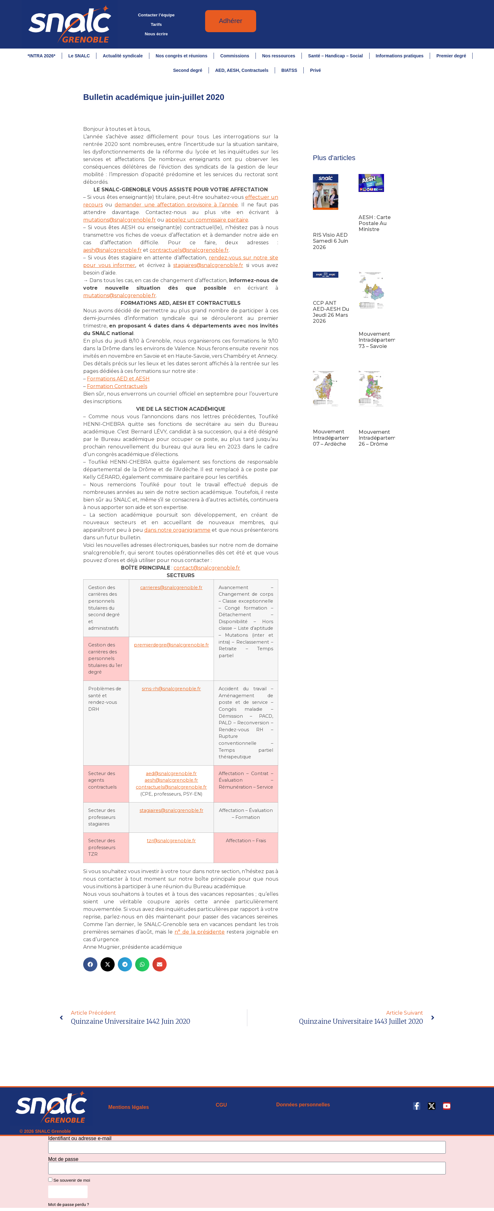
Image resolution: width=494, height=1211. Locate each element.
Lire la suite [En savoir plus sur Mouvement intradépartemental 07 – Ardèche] (323, 454)
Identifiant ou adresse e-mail (80, 1138)
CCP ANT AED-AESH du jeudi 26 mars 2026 (331, 312)
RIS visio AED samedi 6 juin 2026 (330, 241)
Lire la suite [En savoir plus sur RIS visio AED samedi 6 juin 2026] (323, 257)
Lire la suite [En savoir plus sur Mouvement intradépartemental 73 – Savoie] (369, 356)
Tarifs (156, 24)
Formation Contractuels (117, 386)
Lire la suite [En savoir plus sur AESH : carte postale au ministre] (369, 239)
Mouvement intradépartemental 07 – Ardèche (338, 438)
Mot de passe (63, 1159)
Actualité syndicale (123, 55)
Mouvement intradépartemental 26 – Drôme (384, 438)
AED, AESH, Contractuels (241, 70)
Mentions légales (128, 1107)
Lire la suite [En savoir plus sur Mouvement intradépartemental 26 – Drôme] (369, 454)
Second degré (187, 70)
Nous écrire (156, 34)
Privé (315, 70)
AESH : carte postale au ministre (375, 223)
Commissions (234, 55)
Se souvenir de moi (69, 1180)
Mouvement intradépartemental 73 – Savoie (384, 340)
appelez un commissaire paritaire (206, 220)
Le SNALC (79, 55)
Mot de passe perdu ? (68, 1204)
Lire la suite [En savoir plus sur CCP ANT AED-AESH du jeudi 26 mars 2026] (323, 331)
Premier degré (451, 55)
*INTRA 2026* (41, 55)
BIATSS (289, 70)
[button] (90, 964)
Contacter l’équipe (156, 15)
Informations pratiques (400, 55)
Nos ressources (278, 55)
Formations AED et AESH (118, 379)
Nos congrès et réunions (181, 55)
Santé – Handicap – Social (335, 55)
